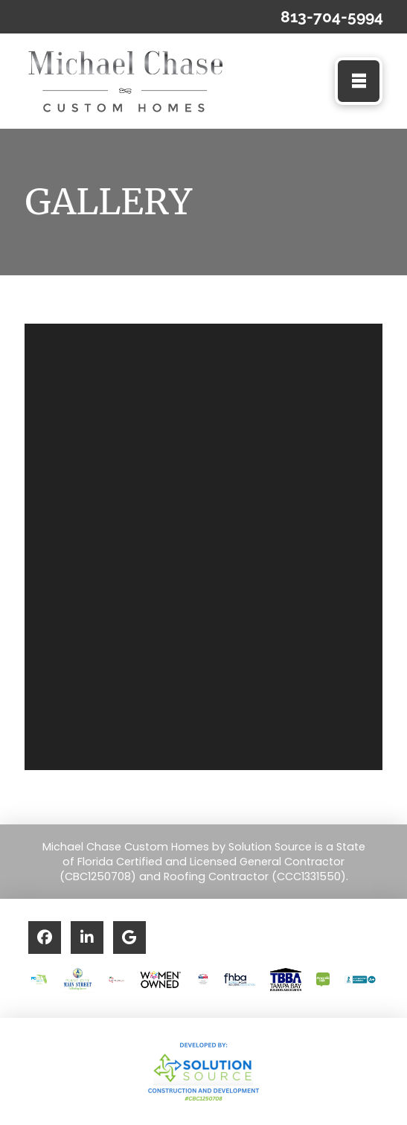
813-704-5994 (332, 16)
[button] (358, 81)
